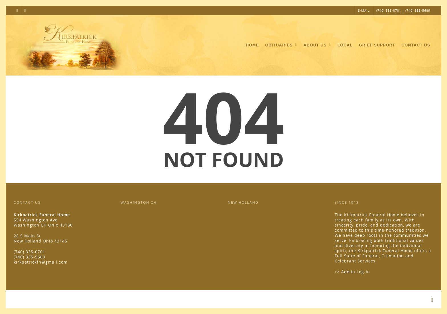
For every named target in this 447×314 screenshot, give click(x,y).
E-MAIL (364, 10)
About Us (318, 45)
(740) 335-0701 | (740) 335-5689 (403, 10)
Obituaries (281, 45)
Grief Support (377, 45)
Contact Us (415, 45)
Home (252, 45)
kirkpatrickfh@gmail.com (41, 262)
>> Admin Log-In (352, 271)
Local (345, 45)
